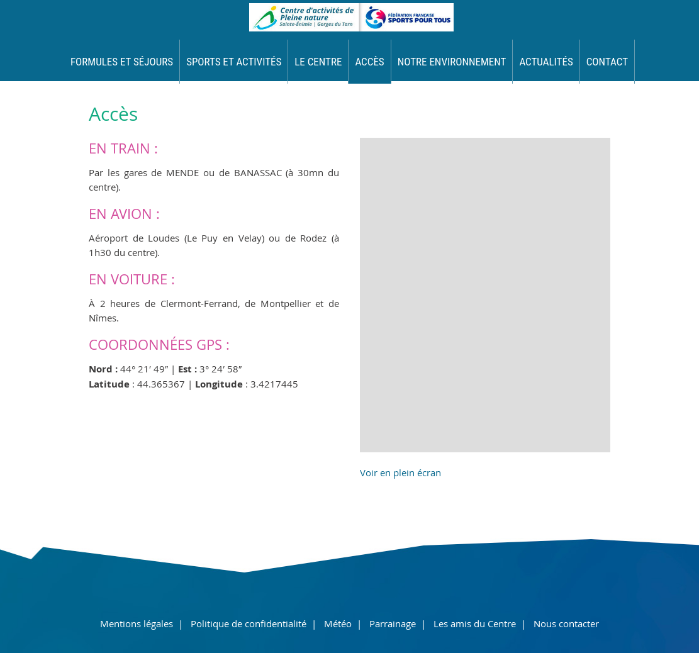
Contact (607, 61)
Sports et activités (233, 61)
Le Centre (318, 61)
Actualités (546, 61)
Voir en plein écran (400, 472)
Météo (338, 623)
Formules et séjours (121, 61)
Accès (369, 61)
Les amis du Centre (474, 623)
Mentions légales (136, 623)
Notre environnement (452, 61)
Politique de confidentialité (248, 623)
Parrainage (392, 623)
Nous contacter (566, 623)
